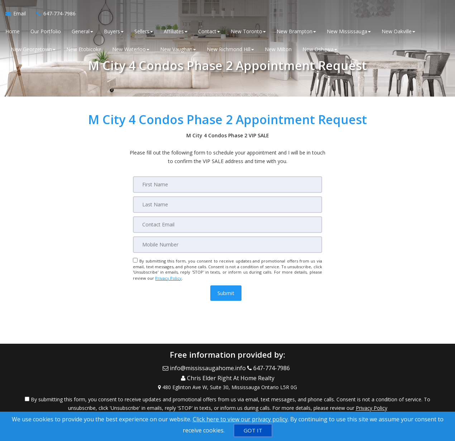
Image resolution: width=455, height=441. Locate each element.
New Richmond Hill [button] (230, 49)
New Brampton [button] (296, 32)
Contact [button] (209, 32)
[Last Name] (227, 204)
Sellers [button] (143, 32)
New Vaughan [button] (178, 49)
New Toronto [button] (248, 32)
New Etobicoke (83, 49)
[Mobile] (227, 244)
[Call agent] (53, 14)
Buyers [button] (114, 32)
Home (12, 32)
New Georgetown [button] (33, 49)
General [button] (82, 32)
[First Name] (227, 184)
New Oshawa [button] (319, 49)
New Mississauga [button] (349, 32)
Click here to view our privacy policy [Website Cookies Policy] (240, 419)
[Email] (227, 224)
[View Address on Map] (227, 383)
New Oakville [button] (398, 32)
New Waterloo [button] (130, 49)
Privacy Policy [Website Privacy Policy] (168, 277)
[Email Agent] (18, 14)
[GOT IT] (253, 430)
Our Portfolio (45, 32)
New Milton (278, 49)
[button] (225, 292)
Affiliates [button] (175, 32)
